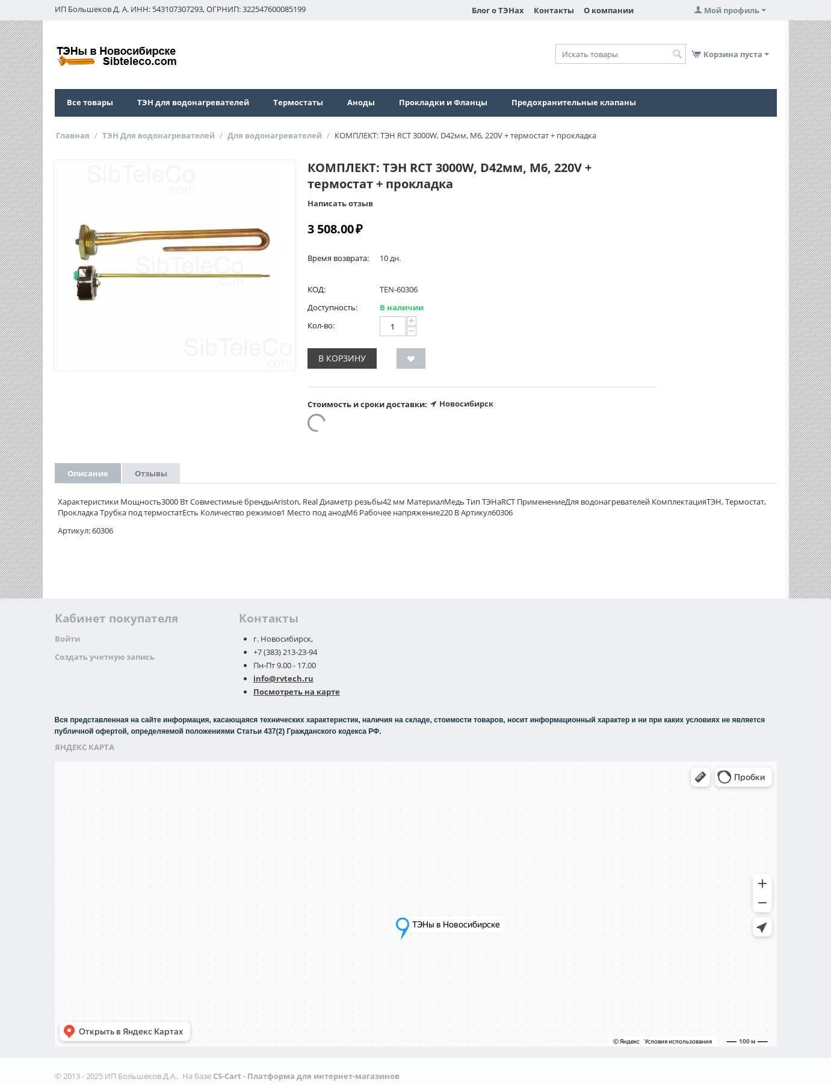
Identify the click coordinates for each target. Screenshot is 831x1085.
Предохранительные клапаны (573, 102)
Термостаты (298, 102)
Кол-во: (321, 325)
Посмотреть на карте (296, 691)
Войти (67, 638)
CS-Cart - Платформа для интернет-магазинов (306, 1076)
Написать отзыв (340, 203)
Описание (87, 473)
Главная (73, 135)
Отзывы (151, 473)
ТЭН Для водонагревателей (158, 135)
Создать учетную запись (105, 656)
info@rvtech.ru (283, 678)
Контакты (554, 10)
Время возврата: (338, 258)
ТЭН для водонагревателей (193, 102)
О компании (609, 10)
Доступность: (332, 307)
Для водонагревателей (274, 135)
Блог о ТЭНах (498, 10)
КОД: (316, 289)
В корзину (342, 358)
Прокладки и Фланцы (443, 102)
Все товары (90, 102)
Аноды (361, 102)
